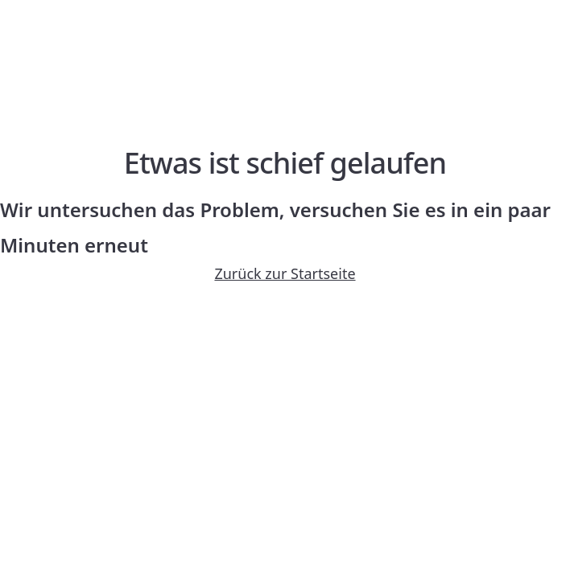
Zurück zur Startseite (284, 273)
